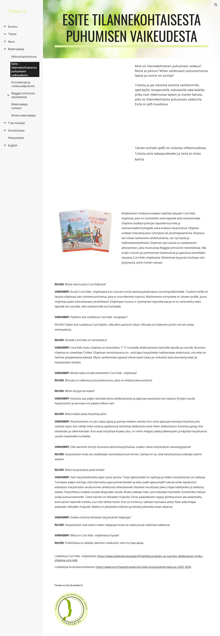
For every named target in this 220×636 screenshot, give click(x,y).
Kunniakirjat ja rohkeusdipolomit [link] (22, 84)
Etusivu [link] (12, 26)
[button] (216, 5)
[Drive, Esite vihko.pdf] (91, 172)
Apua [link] (11, 41)
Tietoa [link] (12, 34)
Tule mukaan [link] (16, 123)
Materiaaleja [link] (16, 49)
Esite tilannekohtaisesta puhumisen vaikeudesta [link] (24, 69)
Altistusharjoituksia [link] (23, 56)
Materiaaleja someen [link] (19, 106)
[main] (131, 29)
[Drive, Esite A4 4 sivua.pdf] (91, 98)
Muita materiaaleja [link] (23, 115)
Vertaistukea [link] (16, 130)
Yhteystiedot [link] (16, 138)
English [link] (12, 145)
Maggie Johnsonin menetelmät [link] (23, 95)
